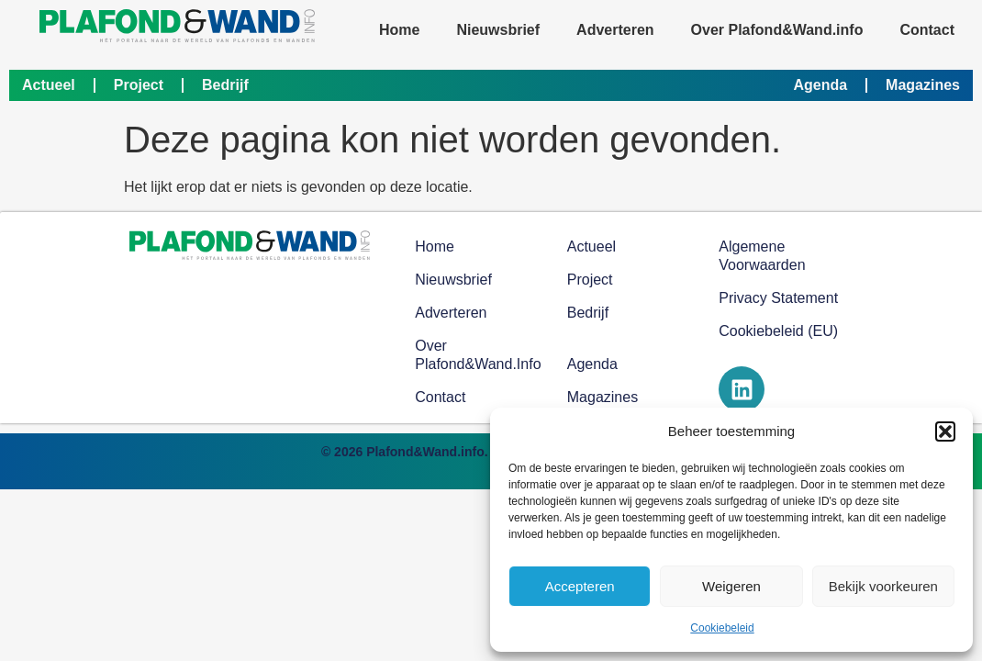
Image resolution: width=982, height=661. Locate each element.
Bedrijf (225, 85)
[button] (945, 431)
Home (399, 30)
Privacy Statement (778, 298)
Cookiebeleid (721, 628)
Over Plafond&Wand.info (777, 30)
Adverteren (614, 30)
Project (138, 85)
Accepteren (580, 586)
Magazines (923, 85)
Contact (926, 30)
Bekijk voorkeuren (883, 586)
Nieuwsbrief (498, 30)
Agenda (820, 85)
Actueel (48, 85)
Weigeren (731, 586)
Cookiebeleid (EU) (778, 331)
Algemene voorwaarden (762, 256)
